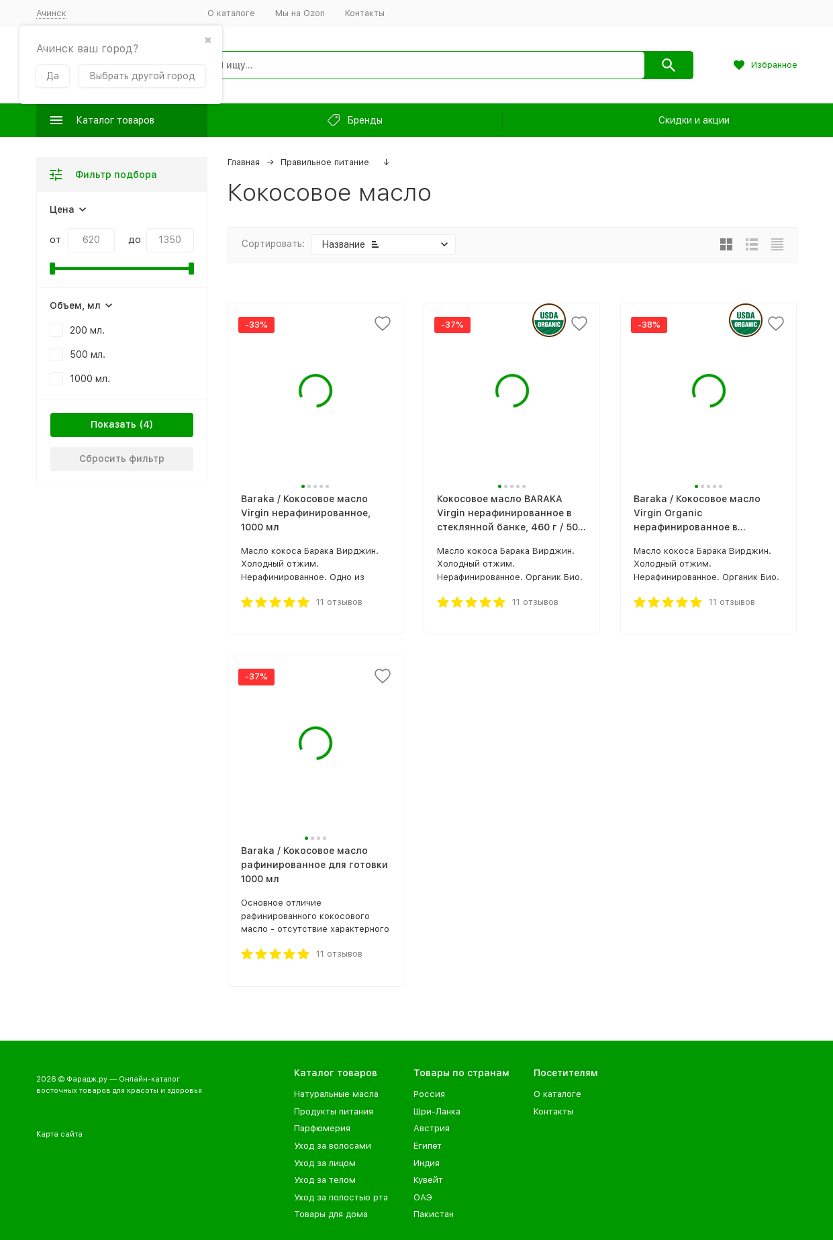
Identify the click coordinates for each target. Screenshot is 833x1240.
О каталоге (231, 13)
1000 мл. (90, 378)
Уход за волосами (332, 1146)
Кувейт (428, 1180)
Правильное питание (325, 162)
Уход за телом (325, 1180)
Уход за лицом (325, 1163)
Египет (427, 1146)
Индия (426, 1163)
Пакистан (433, 1214)
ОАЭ (422, 1197)
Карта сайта (59, 1134)
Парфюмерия (322, 1128)
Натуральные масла (336, 1094)
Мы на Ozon (300, 13)
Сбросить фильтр (121, 458)
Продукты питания (333, 1111)
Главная (244, 162)
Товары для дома (331, 1214)
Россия (429, 1094)
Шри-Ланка (436, 1111)
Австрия (431, 1128)
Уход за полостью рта (341, 1197)
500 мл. (87, 354)
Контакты (365, 13)
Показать (113, 424)
